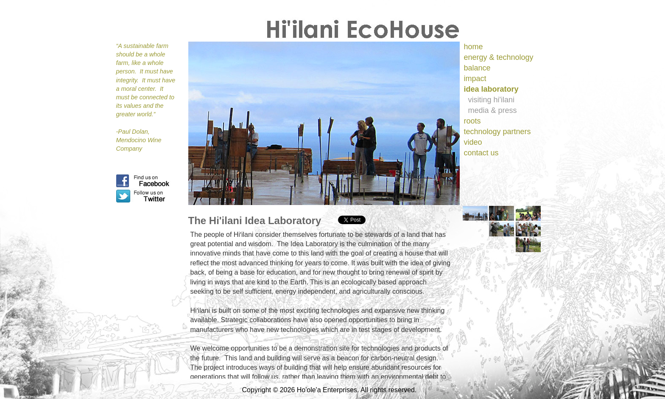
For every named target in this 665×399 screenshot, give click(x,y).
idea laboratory (491, 89)
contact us (481, 153)
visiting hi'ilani (491, 100)
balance (477, 68)
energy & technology (499, 57)
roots (472, 121)
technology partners (497, 131)
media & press (492, 110)
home (473, 46)
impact (475, 78)
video (473, 142)
